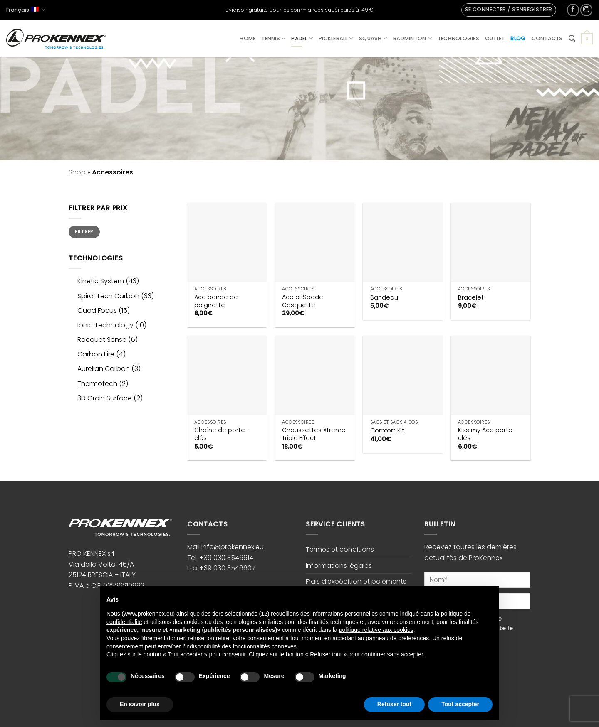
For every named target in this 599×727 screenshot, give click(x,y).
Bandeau (384, 298)
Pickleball (336, 38)
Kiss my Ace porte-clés (486, 434)
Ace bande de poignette (216, 301)
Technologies (458, 38)
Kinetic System (100, 281)
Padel (302, 38)
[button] (508, 10)
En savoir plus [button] (140, 704)
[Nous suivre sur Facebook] (573, 10)
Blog (517, 38)
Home (247, 38)
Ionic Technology (105, 325)
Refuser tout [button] (394, 704)
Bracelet (471, 298)
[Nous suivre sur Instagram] (586, 10)
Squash (373, 38)
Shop (77, 172)
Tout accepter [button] (460, 704)
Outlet (495, 38)
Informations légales (339, 565)
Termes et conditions (340, 549)
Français (25, 10)
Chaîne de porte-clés (221, 434)
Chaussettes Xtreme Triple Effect (314, 434)
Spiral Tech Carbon (108, 296)
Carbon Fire (95, 354)
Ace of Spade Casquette (302, 301)
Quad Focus (97, 310)
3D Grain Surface (104, 398)
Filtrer (84, 231)
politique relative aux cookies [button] (376, 629)
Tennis (273, 38)
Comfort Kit (387, 431)
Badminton (412, 38)
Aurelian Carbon (103, 368)
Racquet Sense (101, 339)
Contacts (547, 38)
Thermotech (97, 383)
